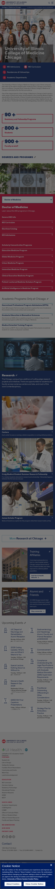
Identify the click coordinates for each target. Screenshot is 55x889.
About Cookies (13, 884)
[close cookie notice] (51, 865)
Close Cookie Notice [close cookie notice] (35, 884)
